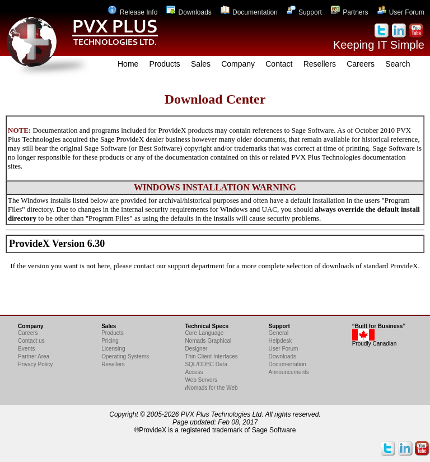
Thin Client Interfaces (211, 356)
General (279, 333)
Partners (349, 12)
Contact (278, 63)
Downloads (188, 12)
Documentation (249, 12)
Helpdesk (280, 341)
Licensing (113, 349)
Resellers (319, 63)
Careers (361, 63)
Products (164, 63)
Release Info (132, 12)
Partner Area (33, 356)
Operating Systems (125, 356)
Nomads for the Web (211, 388)
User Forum (400, 12)
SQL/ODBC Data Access (206, 368)
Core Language (204, 333)
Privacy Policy (35, 364)
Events (26, 349)
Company (238, 63)
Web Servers (201, 380)
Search (397, 63)
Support (304, 12)
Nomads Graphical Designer (208, 345)
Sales (201, 63)
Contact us (31, 341)
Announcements (289, 372)
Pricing (110, 341)
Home (128, 63)
